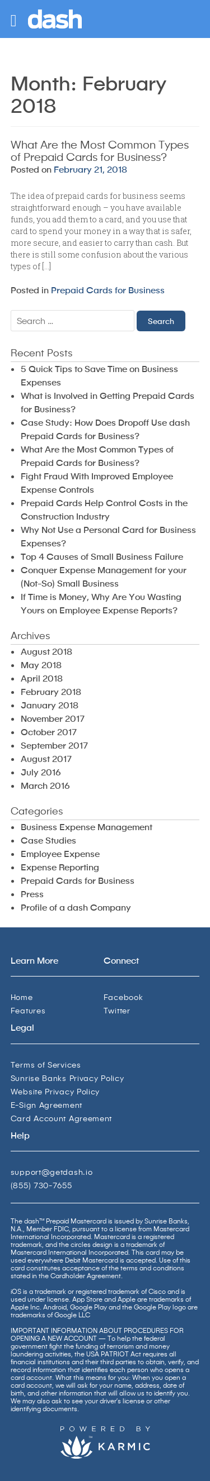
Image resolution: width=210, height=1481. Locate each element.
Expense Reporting (60, 866)
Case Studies (48, 840)
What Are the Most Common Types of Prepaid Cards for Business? (100, 150)
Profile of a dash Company (76, 907)
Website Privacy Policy (55, 1091)
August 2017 (46, 758)
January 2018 (49, 704)
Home (22, 997)
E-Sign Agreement (46, 1104)
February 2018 (51, 691)
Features (28, 1010)
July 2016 (41, 771)
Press (32, 893)
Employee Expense (60, 853)
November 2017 (53, 718)
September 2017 (54, 745)
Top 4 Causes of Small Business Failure (102, 556)
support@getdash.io (52, 1172)
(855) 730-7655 (41, 1185)
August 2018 (46, 651)
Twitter (117, 1010)
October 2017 (49, 731)
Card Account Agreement (61, 1118)
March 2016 (45, 785)
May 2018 (41, 664)
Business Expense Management (86, 826)
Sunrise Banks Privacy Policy (67, 1078)
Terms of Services (46, 1064)
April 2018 (42, 678)
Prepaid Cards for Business (108, 289)
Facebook (123, 997)
